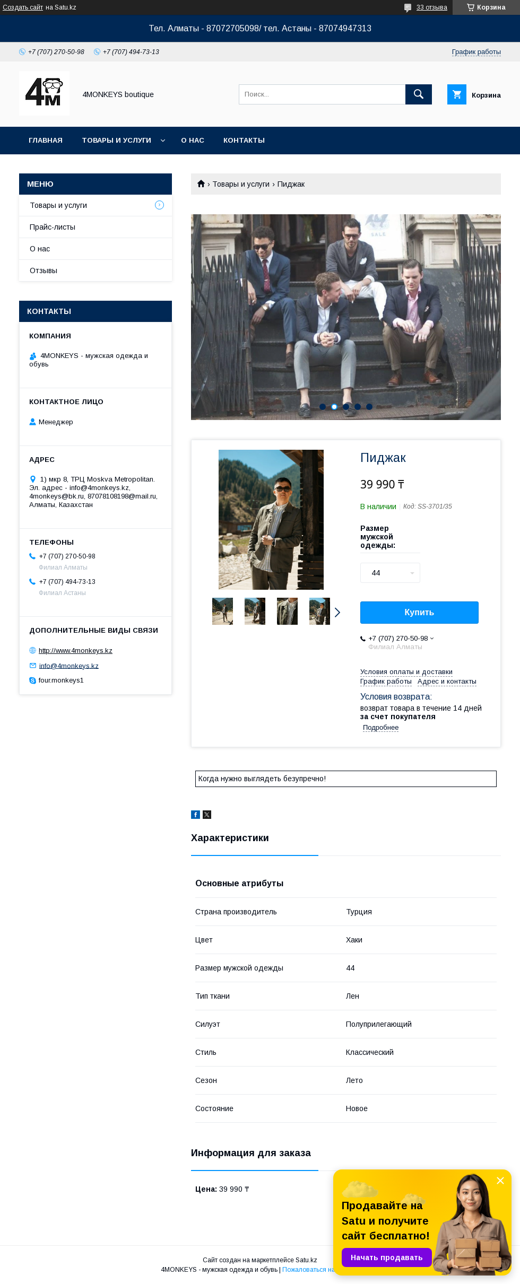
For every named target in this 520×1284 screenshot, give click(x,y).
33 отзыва (432, 7)
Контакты (244, 140)
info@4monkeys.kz (69, 665)
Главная (46, 140)
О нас (192, 140)
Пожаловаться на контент (321, 1269)
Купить (420, 612)
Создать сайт (23, 7)
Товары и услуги (116, 140)
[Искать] (418, 94)
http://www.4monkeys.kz (75, 650)
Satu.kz (306, 1260)
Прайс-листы (52, 227)
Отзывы (43, 270)
